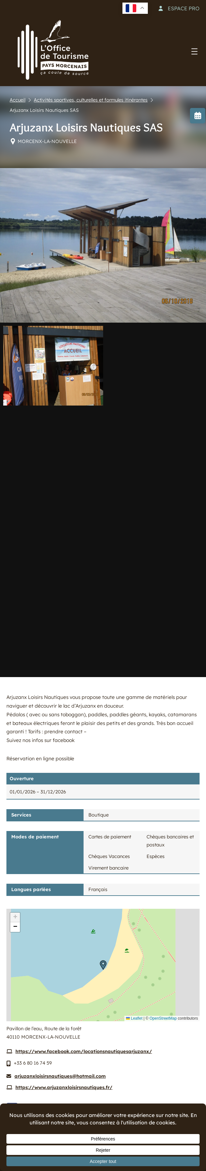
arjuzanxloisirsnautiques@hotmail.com (60, 1076)
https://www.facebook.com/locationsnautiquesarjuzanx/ (83, 1051)
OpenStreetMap (163, 1018)
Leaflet (134, 1018)
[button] (103, 965)
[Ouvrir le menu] (194, 51)
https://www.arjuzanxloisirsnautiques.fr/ (63, 1087)
